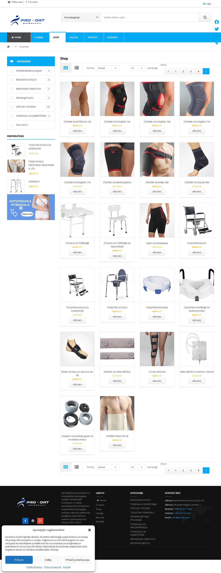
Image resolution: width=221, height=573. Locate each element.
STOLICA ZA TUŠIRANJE (77, 249)
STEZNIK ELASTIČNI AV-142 (77, 128)
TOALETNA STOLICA (117, 314)
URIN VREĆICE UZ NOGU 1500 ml (197, 378)
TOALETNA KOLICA (196, 249)
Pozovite (33, 2)
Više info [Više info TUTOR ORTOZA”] (157, 387)
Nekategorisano (24, 97)
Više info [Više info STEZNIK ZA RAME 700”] (157, 198)
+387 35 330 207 (182, 526)
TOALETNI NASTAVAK (157, 314)
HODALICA (34, 181)
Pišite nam (17, 2)
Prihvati (19, 559)
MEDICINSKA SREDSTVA (28, 88)
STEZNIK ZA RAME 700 (156, 188)
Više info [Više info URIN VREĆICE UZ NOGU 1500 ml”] (196, 387)
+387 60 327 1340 (183, 522)
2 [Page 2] (183, 77)
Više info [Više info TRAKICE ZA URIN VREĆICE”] (117, 387)
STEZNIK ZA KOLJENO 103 (117, 128)
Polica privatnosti (52, 567)
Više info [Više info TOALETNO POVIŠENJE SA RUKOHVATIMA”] (196, 327)
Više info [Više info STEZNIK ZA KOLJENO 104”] (157, 137)
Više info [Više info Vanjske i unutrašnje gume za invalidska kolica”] (77, 455)
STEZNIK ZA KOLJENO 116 (77, 188)
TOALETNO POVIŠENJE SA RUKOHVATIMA (197, 315)
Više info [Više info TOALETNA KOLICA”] (196, 259)
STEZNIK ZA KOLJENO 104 (157, 128)
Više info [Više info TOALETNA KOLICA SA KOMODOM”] (77, 327)
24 (133, 68)
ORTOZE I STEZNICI (26, 106)
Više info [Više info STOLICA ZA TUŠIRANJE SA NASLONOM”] (117, 262)
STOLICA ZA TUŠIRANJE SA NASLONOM (117, 251)
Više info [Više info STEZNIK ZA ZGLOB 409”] (196, 198)
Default (102, 68)
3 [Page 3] (190, 77)
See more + (22, 124)
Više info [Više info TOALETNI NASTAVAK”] (157, 323)
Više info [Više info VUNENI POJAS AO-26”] (117, 452)
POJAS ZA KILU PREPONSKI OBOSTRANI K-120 (41, 165)
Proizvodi (23, 46)
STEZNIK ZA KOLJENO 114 (197, 128)
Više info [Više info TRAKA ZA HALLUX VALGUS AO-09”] (77, 391)
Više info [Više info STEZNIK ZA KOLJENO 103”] (117, 137)
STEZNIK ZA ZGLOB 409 (197, 188)
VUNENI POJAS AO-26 (117, 442)
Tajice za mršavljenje (157, 249)
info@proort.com (181, 530)
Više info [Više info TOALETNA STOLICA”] (117, 323)
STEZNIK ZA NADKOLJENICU (117, 188)
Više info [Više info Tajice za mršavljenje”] (157, 259)
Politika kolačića (34, 567)
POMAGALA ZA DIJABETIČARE (31, 115)
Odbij (48, 559)
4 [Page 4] (198, 77)
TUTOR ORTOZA (157, 378)
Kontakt (67, 567)
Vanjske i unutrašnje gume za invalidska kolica (77, 444)
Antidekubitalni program (29, 70)
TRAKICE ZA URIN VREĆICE (117, 378)
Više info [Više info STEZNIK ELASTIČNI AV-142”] (77, 137)
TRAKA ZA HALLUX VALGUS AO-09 (77, 380)
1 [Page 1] (175, 77)
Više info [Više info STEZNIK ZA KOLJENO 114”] (196, 137)
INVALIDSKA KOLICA (26, 79)
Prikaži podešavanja (77, 559)
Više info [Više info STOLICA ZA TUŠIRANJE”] (77, 259)
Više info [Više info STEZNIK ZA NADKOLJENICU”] (117, 198)
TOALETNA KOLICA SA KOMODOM (40, 146)
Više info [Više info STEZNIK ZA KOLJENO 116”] (77, 198)
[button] (89, 530)
